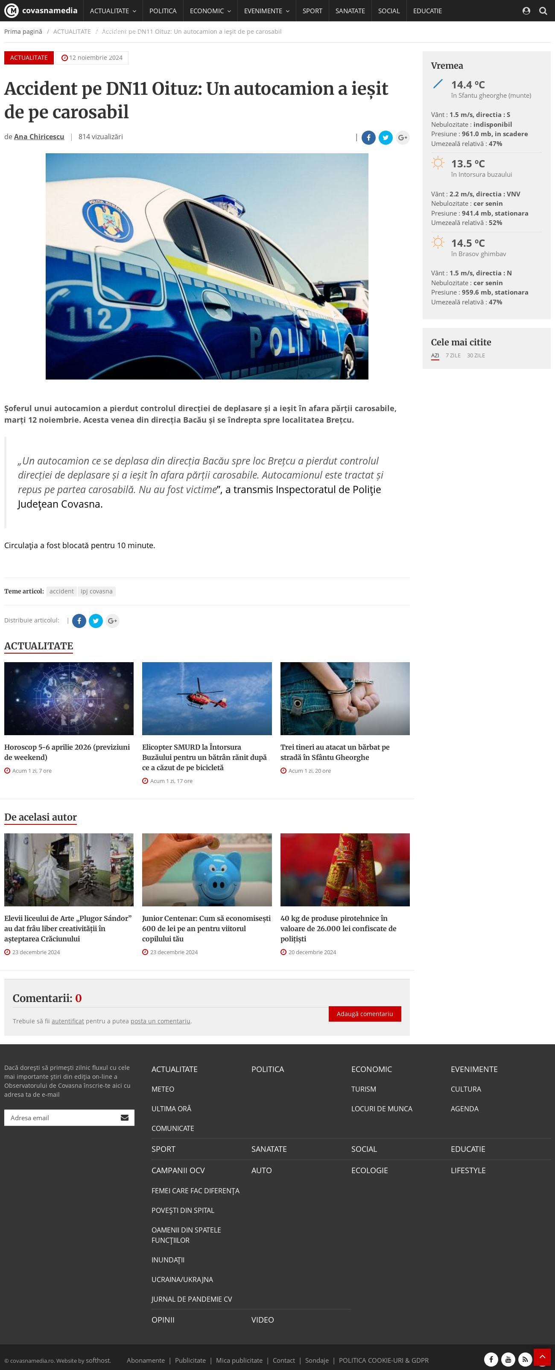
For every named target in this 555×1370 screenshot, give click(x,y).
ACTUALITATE (38, 646)
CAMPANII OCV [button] (116, 32)
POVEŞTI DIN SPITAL (183, 1207)
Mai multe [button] (108, 53)
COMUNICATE (173, 1127)
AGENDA (465, 1108)
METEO (163, 1088)
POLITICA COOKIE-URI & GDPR (372, 1354)
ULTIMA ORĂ (171, 1108)
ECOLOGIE (367, 1167)
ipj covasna (97, 591)
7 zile (453, 355)
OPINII (161, 1315)
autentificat (68, 1021)
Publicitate (200, 1354)
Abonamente (161, 1354)
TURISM (363, 1088)
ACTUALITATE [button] (113, 10)
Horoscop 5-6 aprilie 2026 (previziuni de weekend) (67, 752)
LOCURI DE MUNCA (381, 1108)
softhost (96, 1354)
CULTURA (466, 1088)
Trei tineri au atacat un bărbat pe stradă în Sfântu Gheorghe (335, 752)
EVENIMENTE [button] (266, 10)
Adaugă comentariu (365, 1006)
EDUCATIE (427, 10)
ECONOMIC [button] (210, 10)
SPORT (312, 10)
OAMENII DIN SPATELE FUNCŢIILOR (186, 1231)
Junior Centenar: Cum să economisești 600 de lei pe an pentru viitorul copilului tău (206, 928)
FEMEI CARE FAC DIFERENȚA (196, 1187)
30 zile (476, 355)
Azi (435, 355)
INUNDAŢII (168, 1256)
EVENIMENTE (471, 1068)
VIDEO (261, 1315)
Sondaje (314, 1354)
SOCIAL (389, 10)
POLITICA (163, 10)
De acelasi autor (40, 817)
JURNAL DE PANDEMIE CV (192, 1295)
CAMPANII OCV (175, 1167)
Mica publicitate (244, 1354)
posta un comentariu (160, 1021)
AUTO (260, 1167)
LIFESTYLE (466, 1167)
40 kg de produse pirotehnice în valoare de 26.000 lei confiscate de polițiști (338, 928)
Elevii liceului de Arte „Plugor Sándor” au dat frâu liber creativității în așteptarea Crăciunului (67, 928)
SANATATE (350, 10)
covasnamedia (41, 10)
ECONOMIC (369, 1068)
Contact (284, 1354)
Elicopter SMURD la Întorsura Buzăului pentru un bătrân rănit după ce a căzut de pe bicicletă (204, 757)
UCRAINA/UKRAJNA (182, 1276)
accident (62, 591)
